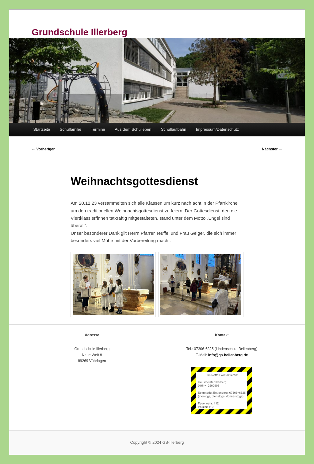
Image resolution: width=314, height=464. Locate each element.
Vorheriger (43, 149)
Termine (98, 129)
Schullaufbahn (173, 129)
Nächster (272, 149)
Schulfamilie (70, 129)
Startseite (41, 129)
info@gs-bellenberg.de (228, 355)
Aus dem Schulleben (133, 129)
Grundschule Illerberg (79, 32)
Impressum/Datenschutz (217, 129)
